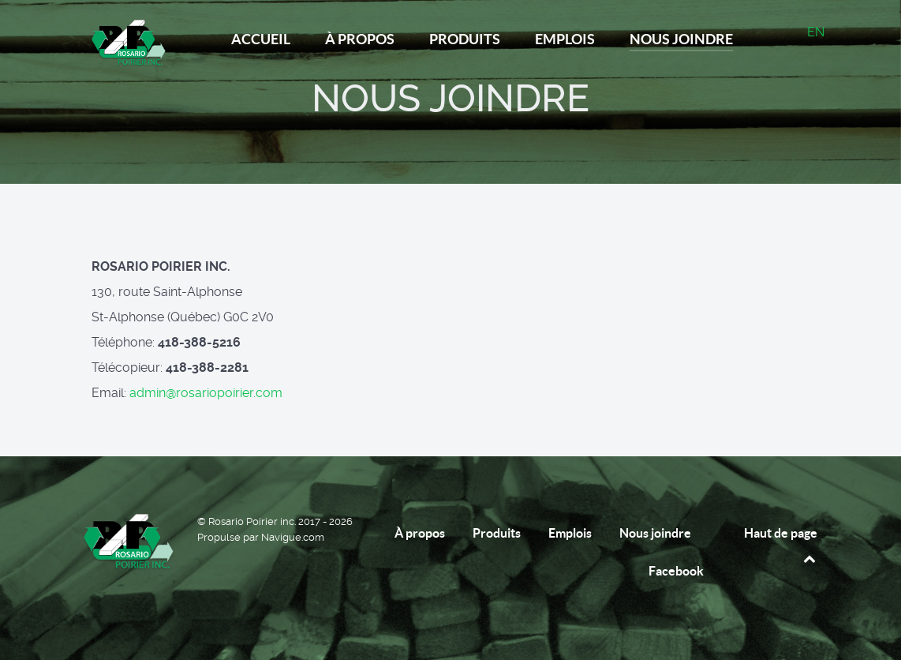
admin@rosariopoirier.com (205, 392)
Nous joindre (655, 533)
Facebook (676, 571)
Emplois (570, 533)
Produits (497, 533)
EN (815, 31)
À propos (419, 533)
